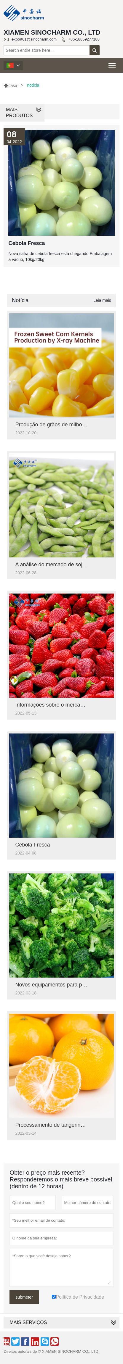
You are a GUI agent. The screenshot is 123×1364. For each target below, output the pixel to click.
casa (10, 85)
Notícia (20, 300)
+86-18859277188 (84, 39)
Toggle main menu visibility (112, 63)
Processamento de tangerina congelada (62, 1125)
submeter (24, 1297)
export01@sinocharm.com (34, 39)
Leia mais (102, 300)
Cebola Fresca (32, 845)
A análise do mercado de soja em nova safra (67, 564)
